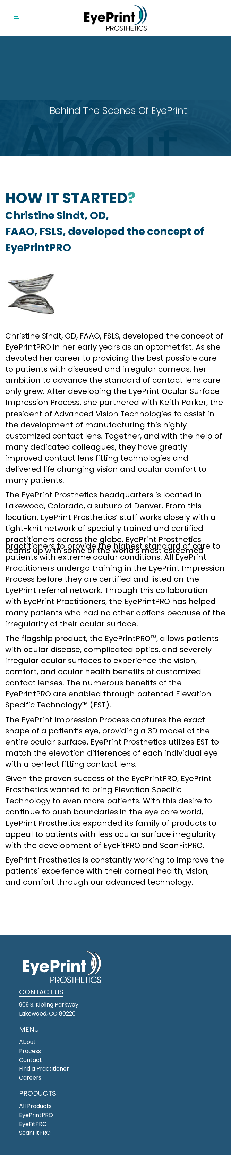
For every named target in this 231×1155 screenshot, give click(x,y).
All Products (35, 1106)
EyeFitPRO (33, 1124)
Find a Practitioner (44, 1069)
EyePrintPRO (36, 1115)
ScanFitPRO (35, 1133)
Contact (30, 1060)
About (27, 1042)
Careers (30, 1078)
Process (30, 1051)
